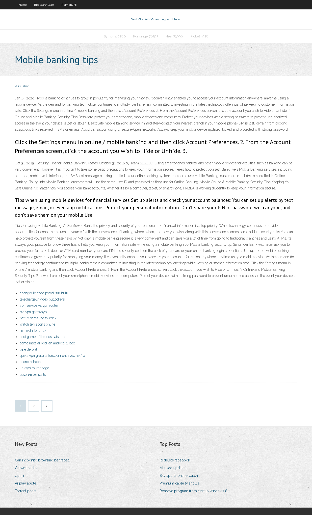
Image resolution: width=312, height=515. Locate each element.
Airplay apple (25, 483)
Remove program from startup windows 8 (193, 491)
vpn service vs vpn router (39, 305)
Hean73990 (174, 36)
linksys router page (34, 368)
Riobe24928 (199, 36)
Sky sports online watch (179, 476)
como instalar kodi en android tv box (47, 343)
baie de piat (28, 349)
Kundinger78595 (145, 36)
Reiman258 (69, 4)
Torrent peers (25, 491)
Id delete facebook (175, 460)
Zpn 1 (19, 476)
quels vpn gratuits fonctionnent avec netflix (52, 356)
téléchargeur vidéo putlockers (42, 299)
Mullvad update (172, 468)
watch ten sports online (37, 324)
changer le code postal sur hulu (44, 293)
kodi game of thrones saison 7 (42, 337)
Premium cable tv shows (179, 483)
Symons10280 (115, 36)
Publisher (22, 86)
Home (23, 4)
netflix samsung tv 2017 (38, 318)
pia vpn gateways (33, 312)
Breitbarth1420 (44, 4)
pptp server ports (33, 374)
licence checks (31, 362)
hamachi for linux (33, 331)
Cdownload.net (27, 468)
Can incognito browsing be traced (42, 460)
